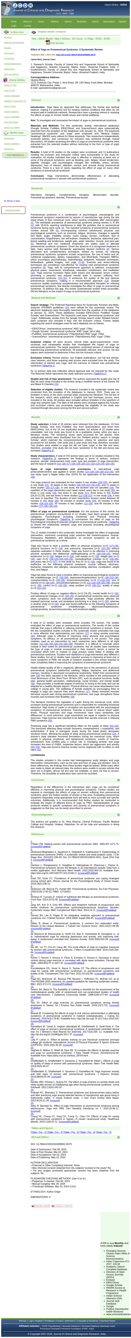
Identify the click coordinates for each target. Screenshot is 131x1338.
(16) (64, 464)
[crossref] (35, 846)
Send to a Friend (11, 127)
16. (32, 1000)
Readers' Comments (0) (15, 101)
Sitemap (22, 1321)
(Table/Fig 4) (67, 519)
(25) (107, 464)
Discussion (9, 53)
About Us (27, 21)
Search (95, 21)
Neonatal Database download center (98, 1326)
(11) (60, 278)
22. (32, 1069)
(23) (98, 464)
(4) (57, 230)
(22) (93, 464)
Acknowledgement (12, 64)
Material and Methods (14, 42)
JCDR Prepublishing (51, 1326)
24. (32, 1090)
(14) (67, 307)
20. (32, 1047)
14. (32, 976)
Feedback (49, 1321)
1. (32, 841)
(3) (62, 228)
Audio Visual (10, 106)
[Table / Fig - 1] (38, 1132)
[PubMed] (45, 846)
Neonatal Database (71, 1326)
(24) (102, 464)
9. (32, 920)
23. (32, 1079)
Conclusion (9, 58)
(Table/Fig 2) (99, 373)
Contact (27, 26)
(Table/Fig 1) (48, 365)
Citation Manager (12, 96)
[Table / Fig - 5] (103, 1132)
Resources (9, 149)
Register (122, 21)
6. (32, 894)
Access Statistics (12, 143)
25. (32, 1103)
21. (32, 1058)
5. (32, 886)
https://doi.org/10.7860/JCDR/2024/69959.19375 (75, 55)
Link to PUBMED (12, 117)
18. (32, 1024)
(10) (33, 273)
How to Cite (9, 90)
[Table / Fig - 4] (87, 1132)
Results (7, 48)
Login (13, 26)
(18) (73, 464)
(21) (88, 464)
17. (32, 1010)
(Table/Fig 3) (49, 458)
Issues (41, 21)
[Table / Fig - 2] (55, 1132)
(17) (69, 464)
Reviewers (81, 21)
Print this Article (11, 122)
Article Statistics (11, 111)
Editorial (54, 21)
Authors (68, 21)
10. (32, 931)
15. (32, 987)
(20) (83, 464)
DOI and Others (11, 74)
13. (32, 965)
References (9, 69)
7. (32, 902)
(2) (32, 225)
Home (14, 21)
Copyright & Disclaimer (87, 1321)
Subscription (108, 21)
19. (32, 1037)
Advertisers (9, 138)
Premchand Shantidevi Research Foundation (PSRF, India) (67, 1329)
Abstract (8, 37)
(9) (44, 267)
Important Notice (12, 210)
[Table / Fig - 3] (71, 1132)
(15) (56, 384)
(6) (108, 249)
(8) (82, 262)
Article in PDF (10, 85)
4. (32, 876)
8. (32, 913)
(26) (112, 464)
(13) (106, 281)
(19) (78, 464)
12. (32, 955)
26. (32, 1114)
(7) (79, 262)
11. (32, 944)
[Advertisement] (115, 1226)
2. (32, 849)
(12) (65, 278)
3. (32, 862)
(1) (32, 222)
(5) (32, 244)
